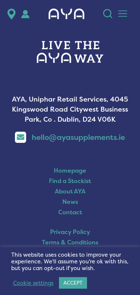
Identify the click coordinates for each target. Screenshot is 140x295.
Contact (70, 212)
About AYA (70, 191)
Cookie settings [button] (33, 283)
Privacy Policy (70, 232)
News (70, 202)
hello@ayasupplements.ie (70, 137)
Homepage (70, 170)
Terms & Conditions (70, 242)
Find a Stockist (70, 181)
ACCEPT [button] (73, 282)
